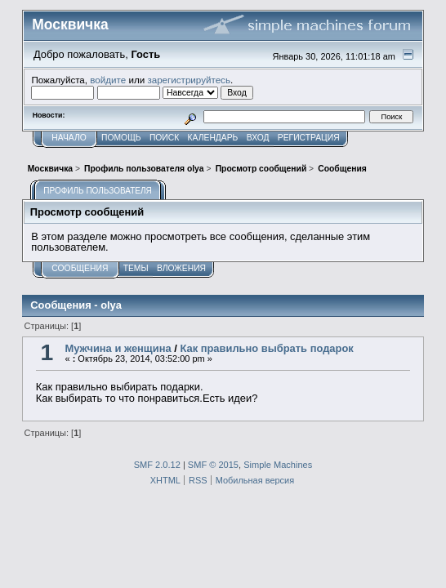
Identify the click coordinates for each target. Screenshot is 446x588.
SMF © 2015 (213, 465)
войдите (108, 79)
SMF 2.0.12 (157, 465)
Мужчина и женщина (118, 348)
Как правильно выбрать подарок (266, 348)
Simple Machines (277, 465)
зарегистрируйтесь (188, 79)
